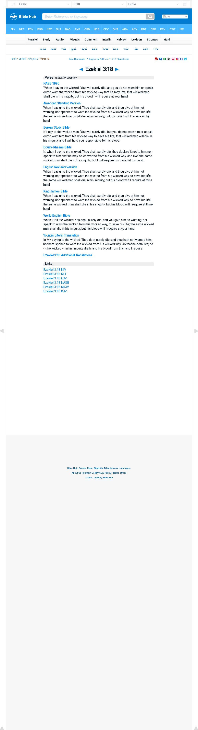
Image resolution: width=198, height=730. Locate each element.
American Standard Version (61, 103)
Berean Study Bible (56, 127)
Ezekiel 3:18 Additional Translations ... (69, 255)
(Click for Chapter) (65, 77)
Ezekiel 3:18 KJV (55, 291)
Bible (14, 59)
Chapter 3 (33, 59)
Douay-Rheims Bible (57, 147)
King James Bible (55, 191)
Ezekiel (22, 59)
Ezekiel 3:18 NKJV (56, 287)
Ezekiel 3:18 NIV (54, 270)
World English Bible (56, 215)
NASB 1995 (51, 83)
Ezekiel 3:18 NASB (56, 282)
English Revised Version (60, 167)
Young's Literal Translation (61, 235)
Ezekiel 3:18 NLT (54, 274)
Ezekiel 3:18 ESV (55, 278)
